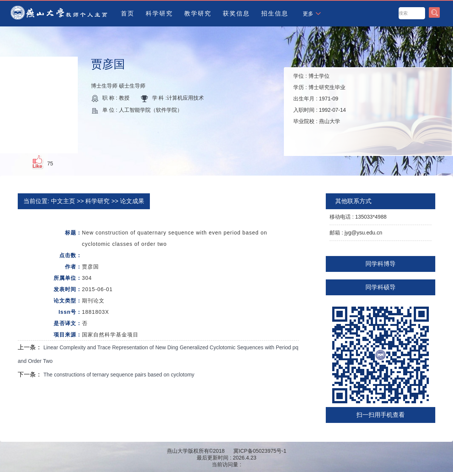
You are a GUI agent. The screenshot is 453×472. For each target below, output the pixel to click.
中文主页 (63, 201)
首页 (127, 13)
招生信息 (274, 13)
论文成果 (132, 201)
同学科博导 (380, 264)
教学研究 (197, 13)
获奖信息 (236, 13)
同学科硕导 (380, 287)
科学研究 (159, 13)
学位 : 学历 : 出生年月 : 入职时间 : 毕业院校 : (319, 98)
